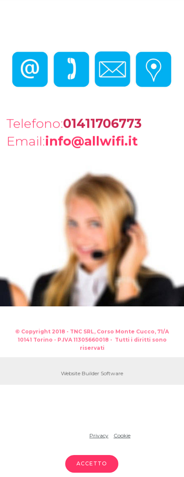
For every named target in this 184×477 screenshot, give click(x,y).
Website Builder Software (92, 374)
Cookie (122, 435)
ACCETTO (91, 463)
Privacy (98, 435)
